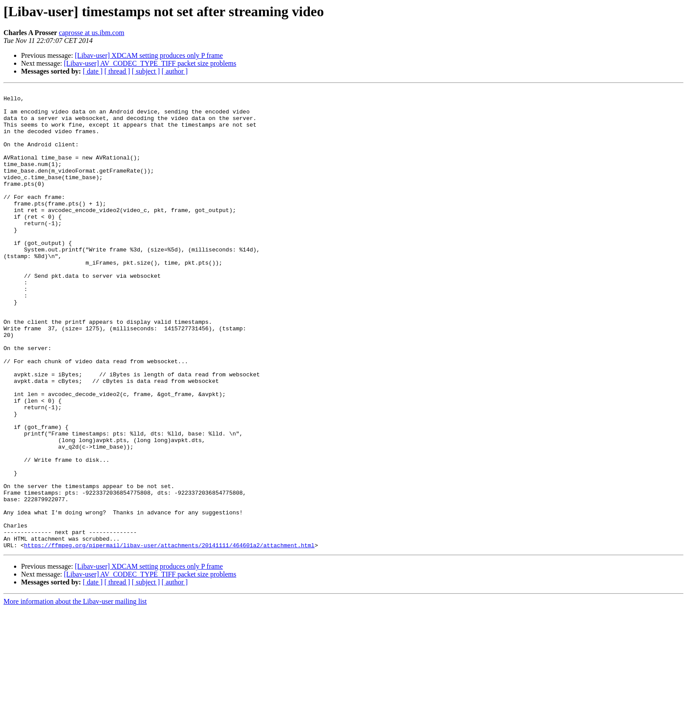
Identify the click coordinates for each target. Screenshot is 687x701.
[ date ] (93, 71)
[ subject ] (146, 71)
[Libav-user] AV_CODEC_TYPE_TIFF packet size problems (150, 63)
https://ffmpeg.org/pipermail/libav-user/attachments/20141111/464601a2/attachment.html (169, 637)
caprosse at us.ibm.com (91, 32)
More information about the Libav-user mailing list (75, 693)
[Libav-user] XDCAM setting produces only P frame (149, 55)
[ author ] (175, 71)
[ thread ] (117, 71)
